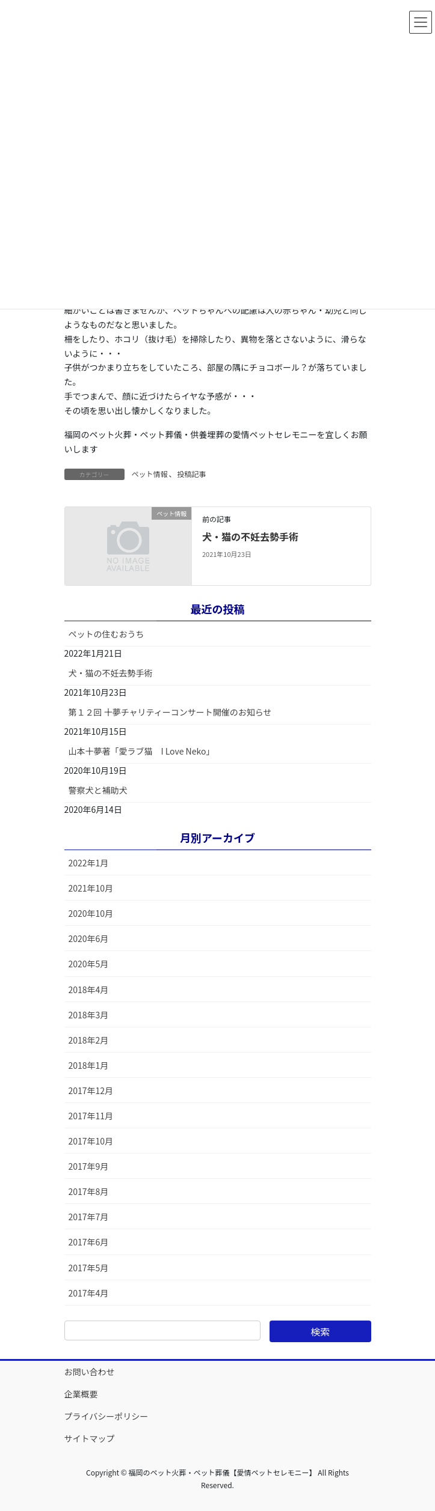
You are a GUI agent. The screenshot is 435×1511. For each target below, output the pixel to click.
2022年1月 (89, 863)
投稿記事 (191, 474)
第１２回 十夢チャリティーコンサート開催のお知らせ (170, 712)
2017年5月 (89, 1268)
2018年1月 (89, 1065)
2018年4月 (89, 990)
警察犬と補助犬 (98, 790)
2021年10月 (91, 888)
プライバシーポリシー (106, 1416)
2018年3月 (89, 1015)
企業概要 (81, 1394)
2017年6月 (89, 1242)
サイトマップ (89, 1438)
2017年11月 (91, 1116)
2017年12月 (91, 1090)
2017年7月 (89, 1217)
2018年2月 (89, 1040)
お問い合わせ (89, 1372)
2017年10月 (91, 1141)
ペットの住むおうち (106, 634)
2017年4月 (89, 1293)
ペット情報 (150, 474)
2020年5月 (89, 964)
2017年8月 (89, 1191)
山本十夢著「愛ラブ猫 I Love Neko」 (142, 751)
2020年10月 (91, 913)
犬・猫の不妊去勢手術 (250, 536)
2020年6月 (89, 938)
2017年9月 (89, 1166)
